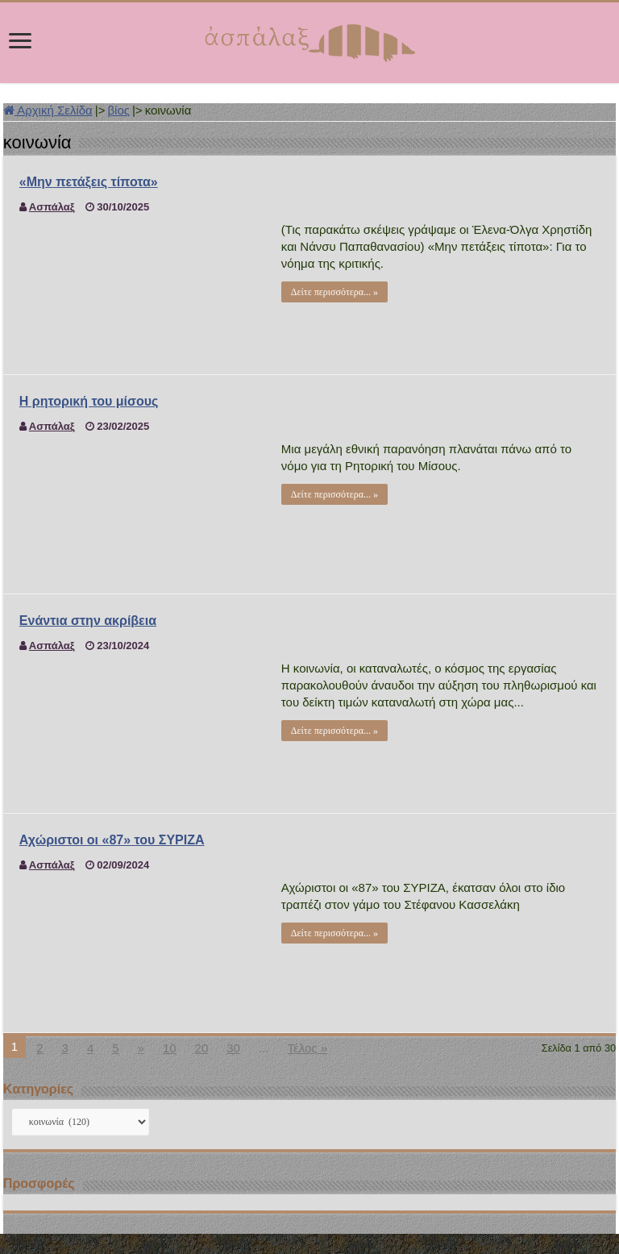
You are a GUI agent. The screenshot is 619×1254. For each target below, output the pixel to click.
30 (233, 1048)
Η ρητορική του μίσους (88, 401)
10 (170, 1048)
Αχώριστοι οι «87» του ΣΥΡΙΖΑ (112, 840)
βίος (118, 110)
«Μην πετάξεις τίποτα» (88, 182)
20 (202, 1048)
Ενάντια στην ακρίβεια (87, 620)
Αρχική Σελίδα (48, 110)
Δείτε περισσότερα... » (334, 292)
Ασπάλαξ (52, 207)
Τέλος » (307, 1048)
